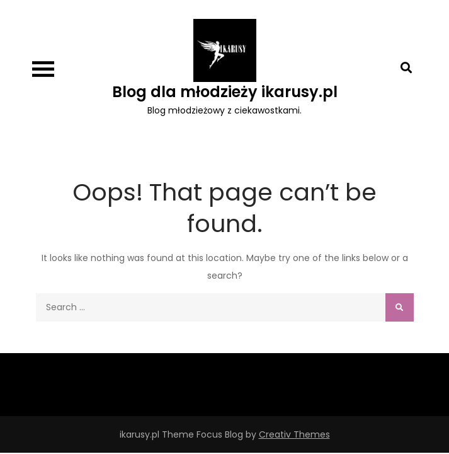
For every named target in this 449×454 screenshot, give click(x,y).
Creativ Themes (294, 434)
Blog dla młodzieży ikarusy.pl (225, 91)
